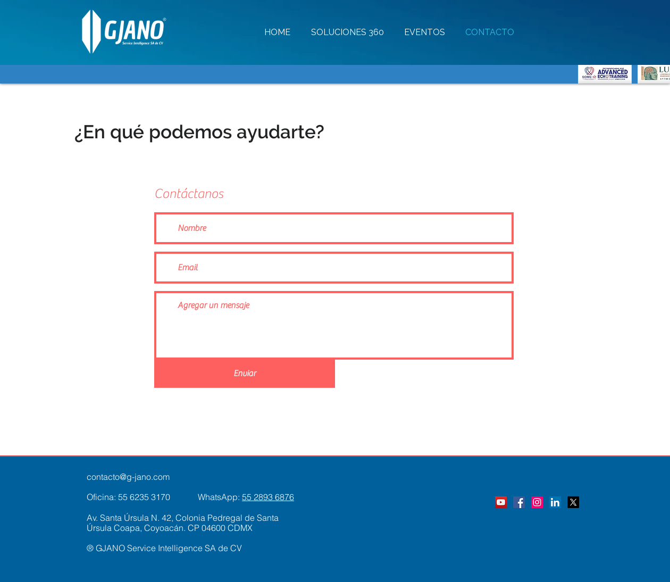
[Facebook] (519, 502)
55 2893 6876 (268, 497)
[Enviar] (244, 374)
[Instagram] (537, 502)
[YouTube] (501, 502)
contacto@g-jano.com (128, 476)
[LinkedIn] (555, 502)
